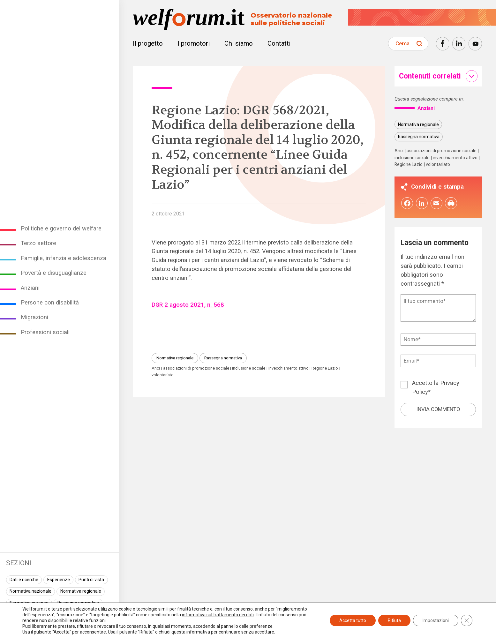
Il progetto (148, 43)
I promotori (193, 43)
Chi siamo (238, 43)
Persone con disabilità (50, 302)
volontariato (163, 375)
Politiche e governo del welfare (61, 228)
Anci (156, 368)
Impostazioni (436, 620)
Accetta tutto (352, 620)
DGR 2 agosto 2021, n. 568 (188, 304)
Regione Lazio (325, 368)
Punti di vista (91, 579)
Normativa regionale (80, 591)
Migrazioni (34, 317)
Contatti (278, 43)
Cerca (402, 43)
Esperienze (58, 579)
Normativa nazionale (30, 591)
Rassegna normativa (223, 358)
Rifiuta (394, 620)
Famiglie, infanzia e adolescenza (63, 258)
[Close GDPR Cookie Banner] (466, 620)
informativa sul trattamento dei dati (218, 614)
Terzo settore (38, 243)
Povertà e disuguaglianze (53, 272)
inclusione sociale (248, 368)
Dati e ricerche (24, 579)
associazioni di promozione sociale (196, 368)
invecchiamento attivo (288, 368)
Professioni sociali (45, 332)
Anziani (30, 287)
